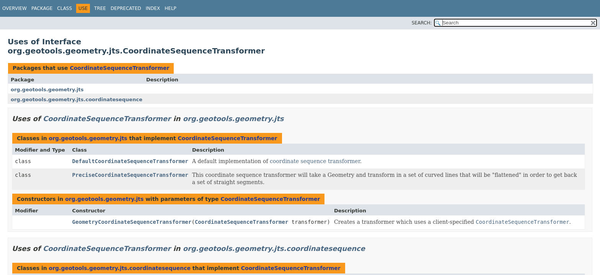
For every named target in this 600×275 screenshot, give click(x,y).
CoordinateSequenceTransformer (119, 68)
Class (64, 8)
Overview (14, 8)
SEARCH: (422, 23)
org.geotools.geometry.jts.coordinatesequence (76, 99)
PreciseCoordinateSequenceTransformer (130, 175)
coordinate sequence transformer (315, 161)
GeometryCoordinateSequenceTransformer (132, 222)
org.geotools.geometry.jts (47, 89)
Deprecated (126, 8)
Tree (100, 8)
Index (153, 8)
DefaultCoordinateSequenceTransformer (130, 161)
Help (170, 8)
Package (41, 8)
